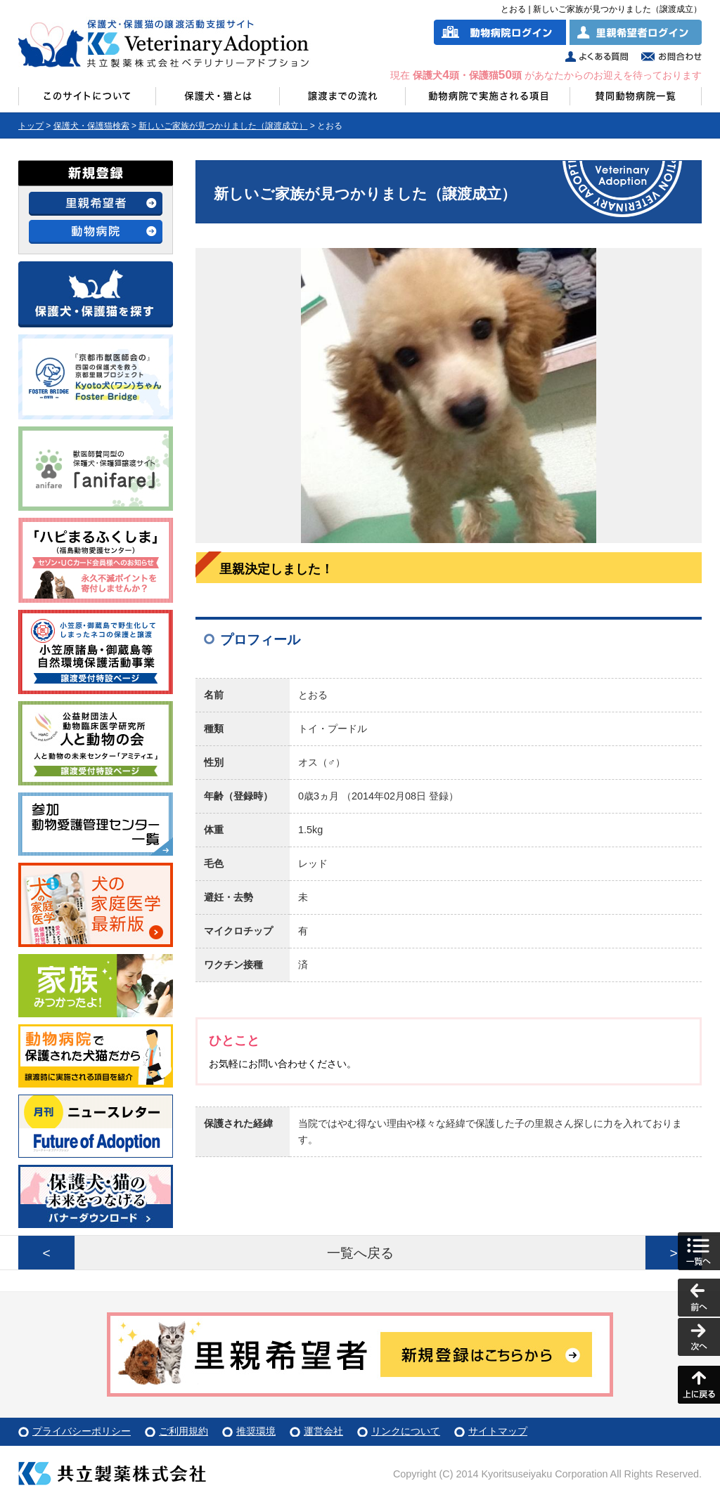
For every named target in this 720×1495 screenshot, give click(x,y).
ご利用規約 (183, 1431)
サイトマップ (497, 1431)
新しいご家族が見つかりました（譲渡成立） (223, 126)
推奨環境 (256, 1431)
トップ (31, 126)
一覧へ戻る (360, 1253)
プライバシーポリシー (81, 1431)
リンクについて (405, 1431)
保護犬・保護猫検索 (91, 126)
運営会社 (323, 1431)
